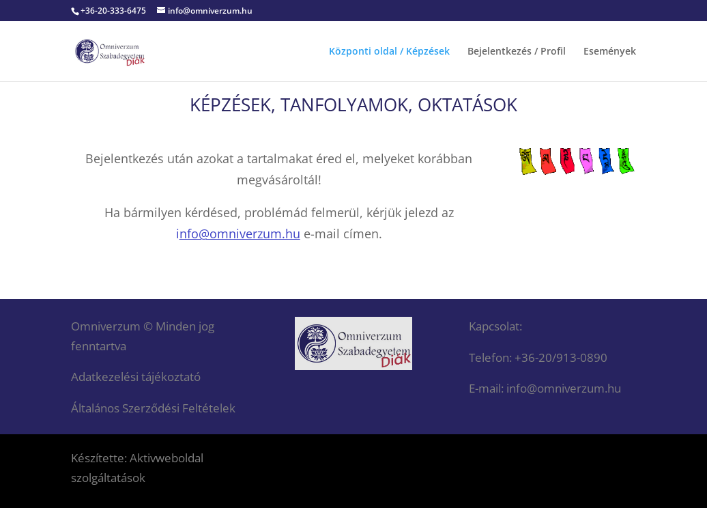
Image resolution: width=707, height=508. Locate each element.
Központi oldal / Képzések (389, 51)
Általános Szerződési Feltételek (153, 408)
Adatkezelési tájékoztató (136, 376)
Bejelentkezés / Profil (516, 51)
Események (609, 51)
